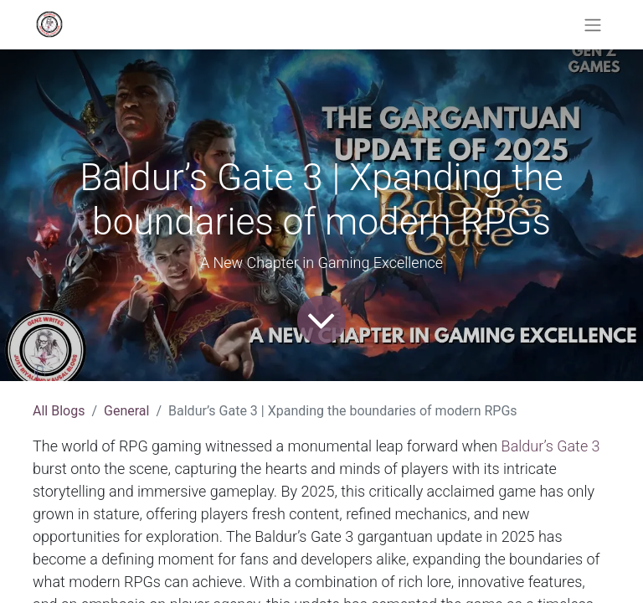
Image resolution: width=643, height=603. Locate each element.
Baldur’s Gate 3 (548, 446)
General (126, 411)
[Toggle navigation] (592, 25)
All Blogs (59, 411)
